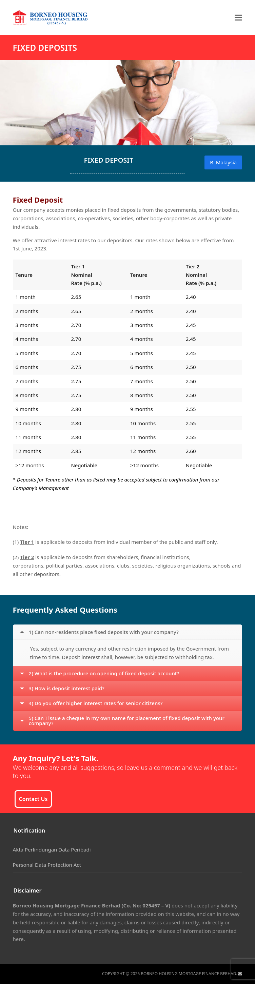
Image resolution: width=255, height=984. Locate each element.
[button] (238, 17)
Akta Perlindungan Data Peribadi (52, 849)
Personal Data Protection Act (47, 864)
